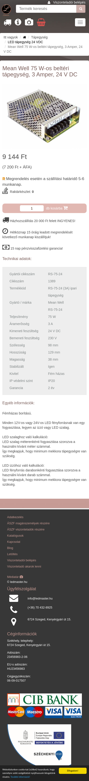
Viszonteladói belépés (69, 2)
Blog (10, 548)
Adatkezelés (15, 517)
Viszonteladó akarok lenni (24, 566)
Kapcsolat (13, 542)
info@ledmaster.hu (40, 598)
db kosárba (57, 208)
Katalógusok (15, 535)
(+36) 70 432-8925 (40, 607)
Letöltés (12, 554)
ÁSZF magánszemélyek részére (28, 523)
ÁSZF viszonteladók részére (25, 529)
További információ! (20, 776)
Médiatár (15, 577)
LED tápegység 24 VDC (25, 42)
